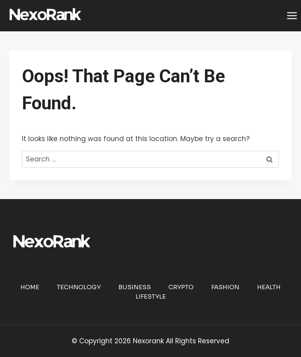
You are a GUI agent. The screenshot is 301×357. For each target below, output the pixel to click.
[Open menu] (292, 15)
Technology (79, 287)
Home (29, 287)
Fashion (225, 287)
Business (134, 287)
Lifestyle (151, 296)
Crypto (181, 287)
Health (269, 287)
